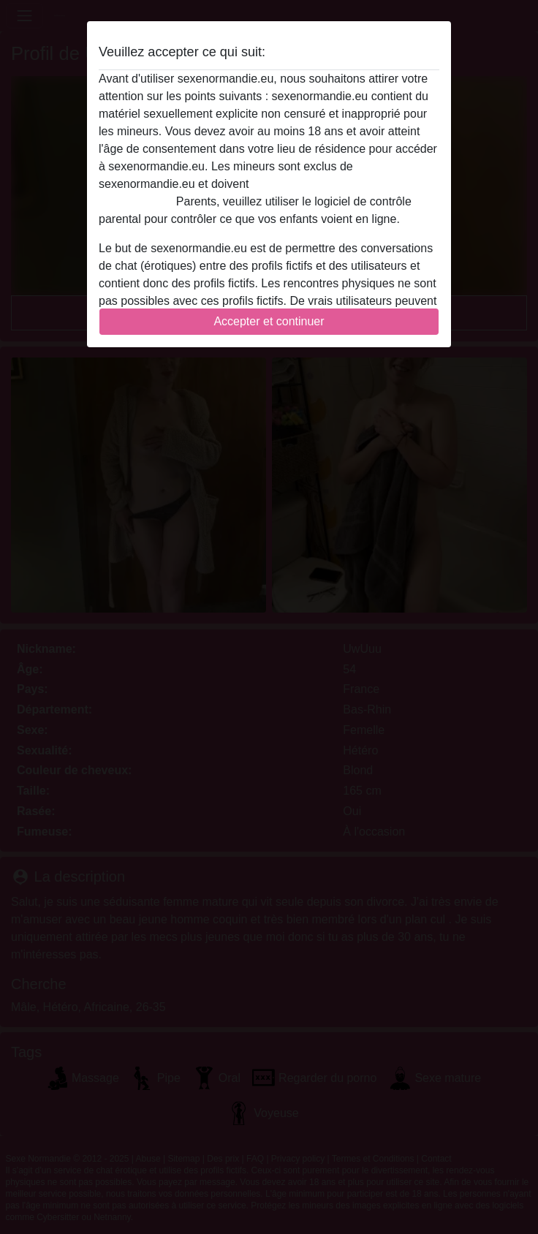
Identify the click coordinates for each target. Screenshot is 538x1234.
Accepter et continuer (268, 321)
